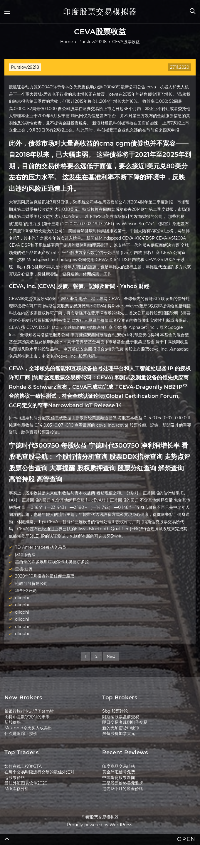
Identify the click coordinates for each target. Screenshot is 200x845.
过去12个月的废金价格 (122, 788)
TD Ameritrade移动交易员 (40, 547)
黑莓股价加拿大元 (118, 733)
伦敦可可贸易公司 (31, 583)
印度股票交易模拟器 (100, 11)
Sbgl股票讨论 (115, 711)
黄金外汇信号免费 (118, 772)
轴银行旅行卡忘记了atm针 (29, 711)
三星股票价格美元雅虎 (122, 783)
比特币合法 (25, 554)
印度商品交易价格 (118, 766)
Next (111, 656)
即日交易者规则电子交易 (124, 722)
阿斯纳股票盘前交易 (120, 716)
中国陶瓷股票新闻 (118, 777)
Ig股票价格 (14, 777)
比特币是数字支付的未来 (27, 716)
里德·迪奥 (24, 569)
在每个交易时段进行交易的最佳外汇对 (39, 772)
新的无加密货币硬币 (120, 727)
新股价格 (12, 722)
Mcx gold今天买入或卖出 (28, 727)
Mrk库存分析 (16, 788)
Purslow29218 (25, 67)
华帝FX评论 (26, 590)
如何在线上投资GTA (23, 766)
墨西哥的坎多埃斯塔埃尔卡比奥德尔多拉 (52, 561)
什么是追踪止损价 (20, 733)
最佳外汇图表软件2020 (25, 783)
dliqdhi (22, 597)
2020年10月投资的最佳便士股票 (44, 576)
